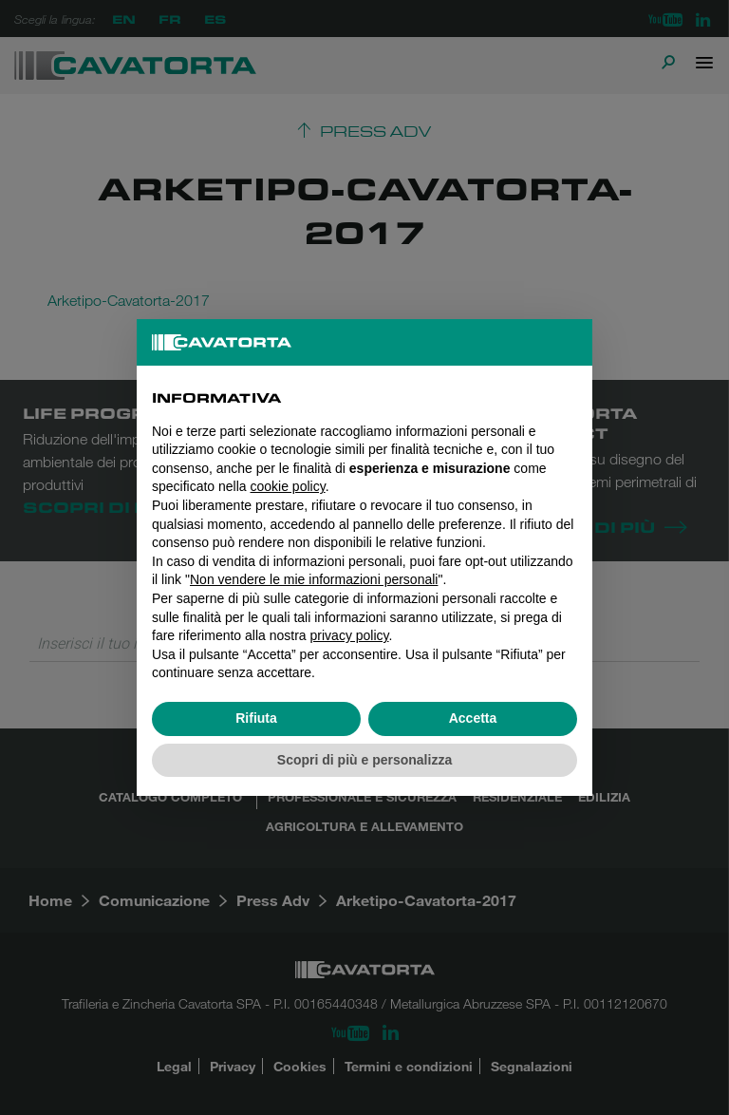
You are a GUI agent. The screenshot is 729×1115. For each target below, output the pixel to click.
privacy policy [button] (349, 635)
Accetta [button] (473, 718)
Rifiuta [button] (256, 718)
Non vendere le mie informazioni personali (314, 579)
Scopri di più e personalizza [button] (364, 759)
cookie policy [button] (288, 486)
